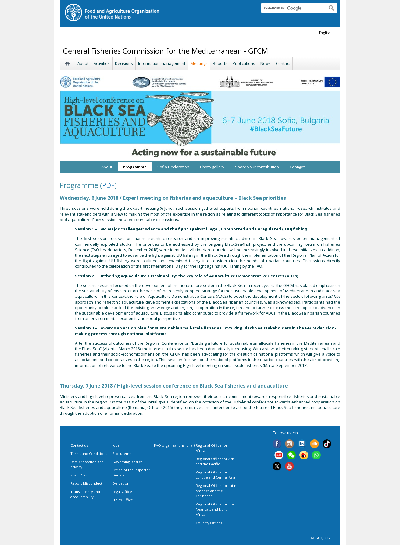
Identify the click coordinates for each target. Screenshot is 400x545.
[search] (291, 8)
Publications (244, 63)
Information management (161, 63)
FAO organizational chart (174, 445)
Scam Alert (79, 475)
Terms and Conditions (88, 453)
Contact (283, 63)
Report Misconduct (86, 483)
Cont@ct (297, 167)
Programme (135, 167)
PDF (108, 185)
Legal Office (122, 491)
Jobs (115, 445)
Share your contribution (257, 167)
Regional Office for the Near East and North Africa (215, 509)
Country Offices (209, 523)
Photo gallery (212, 167)
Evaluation (120, 483)
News (265, 63)
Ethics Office (122, 500)
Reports (220, 63)
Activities (102, 63)
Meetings (199, 63)
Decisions (124, 63)
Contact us (79, 445)
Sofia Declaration (173, 167)
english (325, 32)
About (82, 63)
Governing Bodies (127, 461)
